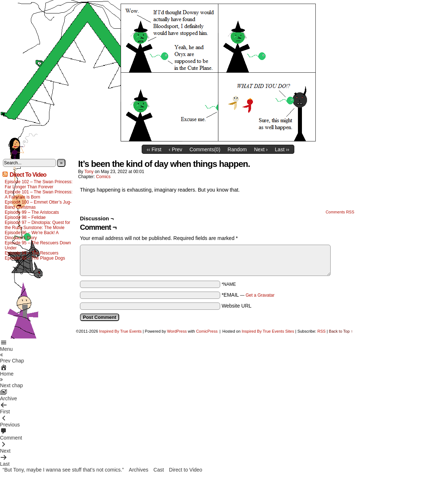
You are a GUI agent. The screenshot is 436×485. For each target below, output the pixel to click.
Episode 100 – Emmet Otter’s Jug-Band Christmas (38, 205)
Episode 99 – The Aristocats (32, 212)
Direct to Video (185, 470)
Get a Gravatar (260, 295)
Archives (139, 470)
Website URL (236, 306)
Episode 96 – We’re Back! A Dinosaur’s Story (31, 235)
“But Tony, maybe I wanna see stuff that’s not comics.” (63, 470)
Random (237, 149)
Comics (103, 176)
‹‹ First (154, 149)
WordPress (177, 331)
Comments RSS (340, 212)
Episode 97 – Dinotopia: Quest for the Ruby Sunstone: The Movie (37, 225)
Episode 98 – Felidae (25, 217)
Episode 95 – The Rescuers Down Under (38, 245)
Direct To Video (27, 175)
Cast (158, 470)
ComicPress (207, 331)
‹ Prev (175, 149)
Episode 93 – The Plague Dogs (35, 258)
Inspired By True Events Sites (268, 331)
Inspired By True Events (120, 331)
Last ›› (282, 149)
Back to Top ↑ (341, 331)
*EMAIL (248, 295)
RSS (321, 331)
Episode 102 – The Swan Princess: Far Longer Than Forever (39, 184)
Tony (88, 171)
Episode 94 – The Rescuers (31, 253)
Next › (260, 149)
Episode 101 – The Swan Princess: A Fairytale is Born (39, 194)
